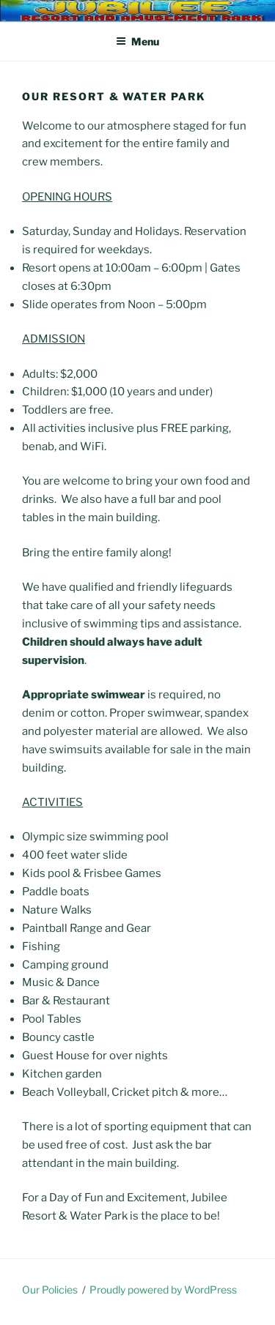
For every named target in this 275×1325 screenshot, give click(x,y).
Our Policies (50, 1289)
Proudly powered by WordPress (163, 1289)
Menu (137, 41)
